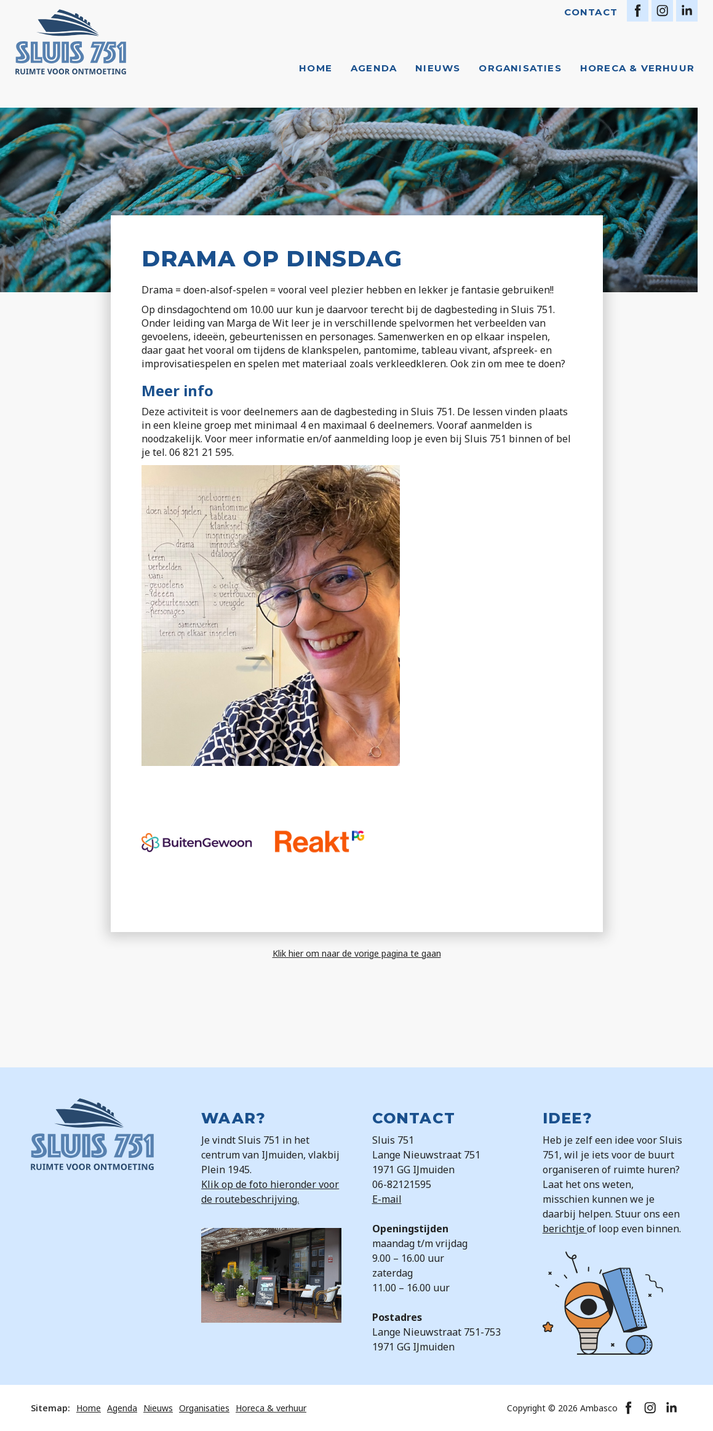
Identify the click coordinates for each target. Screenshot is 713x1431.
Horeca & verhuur (637, 68)
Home (315, 68)
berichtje (565, 1228)
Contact (591, 12)
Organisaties (520, 68)
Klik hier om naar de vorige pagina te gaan (357, 953)
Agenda (374, 68)
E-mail (387, 1199)
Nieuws (437, 68)
